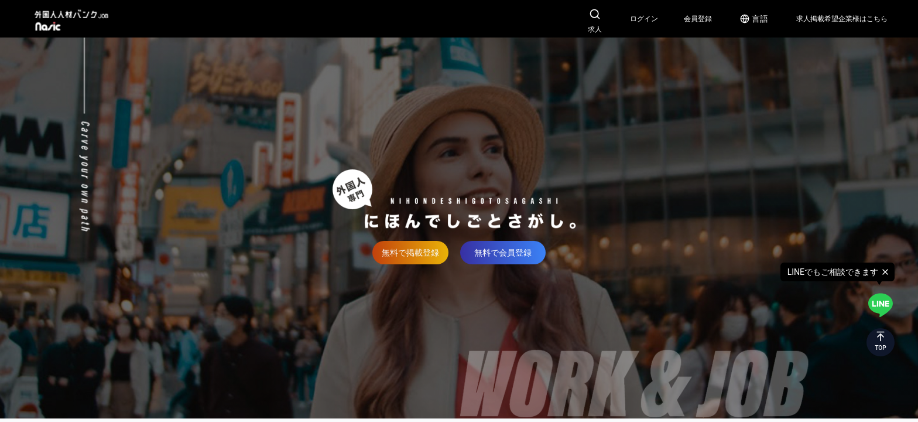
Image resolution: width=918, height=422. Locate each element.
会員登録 (698, 19)
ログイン (644, 19)
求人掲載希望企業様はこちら (842, 19)
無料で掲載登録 (410, 252)
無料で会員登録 (503, 252)
